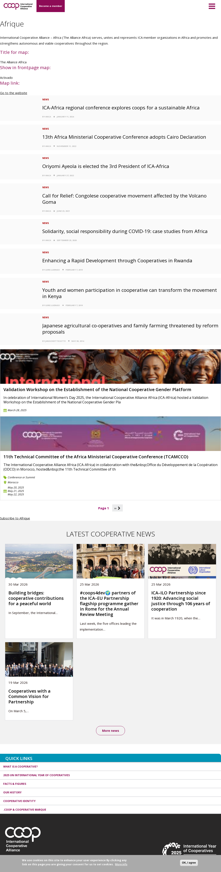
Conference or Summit (21, 477)
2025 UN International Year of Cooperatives (36, 775)
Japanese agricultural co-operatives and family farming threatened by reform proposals (130, 328)
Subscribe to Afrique (15, 518)
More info (121, 864)
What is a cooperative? (20, 767)
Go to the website (13, 93)
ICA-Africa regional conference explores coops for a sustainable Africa (121, 107)
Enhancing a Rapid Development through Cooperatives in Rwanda (117, 260)
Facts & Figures (14, 784)
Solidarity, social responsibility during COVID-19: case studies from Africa (125, 231)
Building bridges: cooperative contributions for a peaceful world (36, 598)
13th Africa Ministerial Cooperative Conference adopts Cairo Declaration (124, 137)
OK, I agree (189, 862)
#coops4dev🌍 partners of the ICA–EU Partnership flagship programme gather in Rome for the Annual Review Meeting (109, 603)
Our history (12, 792)
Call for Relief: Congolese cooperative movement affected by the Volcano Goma (124, 198)
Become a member (50, 6)
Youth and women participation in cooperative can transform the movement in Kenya (129, 293)
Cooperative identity (19, 801)
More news (110, 731)
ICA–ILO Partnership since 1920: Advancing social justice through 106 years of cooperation (180, 601)
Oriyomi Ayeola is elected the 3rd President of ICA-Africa (105, 166)
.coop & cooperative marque (24, 809)
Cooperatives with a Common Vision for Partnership (29, 696)
